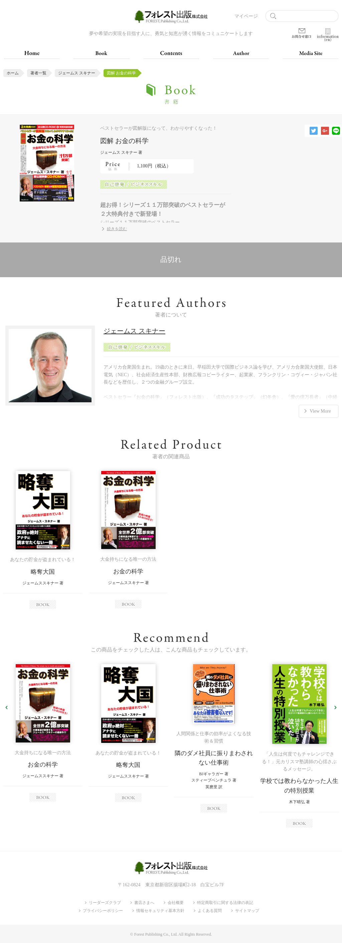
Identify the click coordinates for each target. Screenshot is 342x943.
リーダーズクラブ (105, 902)
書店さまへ (144, 902)
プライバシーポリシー (103, 910)
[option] (43, 540)
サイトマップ (247, 910)
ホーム (13, 73)
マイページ (246, 16)
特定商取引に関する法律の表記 (225, 902)
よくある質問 (210, 910)
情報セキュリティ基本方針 (160, 910)
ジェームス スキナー (76, 73)
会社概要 (176, 902)
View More (320, 410)
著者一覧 (38, 73)
